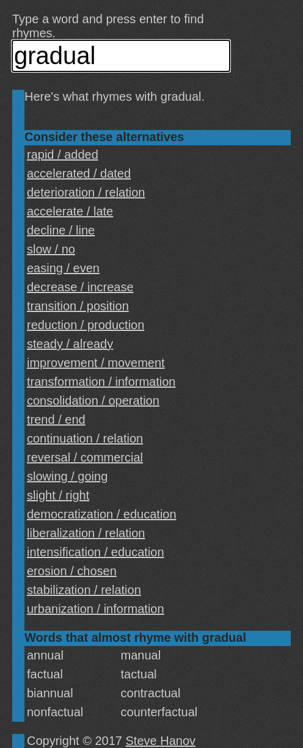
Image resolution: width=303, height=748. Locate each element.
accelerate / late (70, 211)
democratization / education (102, 514)
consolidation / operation (93, 400)
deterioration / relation (86, 192)
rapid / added (62, 154)
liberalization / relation (86, 533)
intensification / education (95, 552)
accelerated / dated (79, 173)
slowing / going (67, 476)
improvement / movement (96, 362)
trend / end (56, 419)
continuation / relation (85, 438)
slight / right (58, 495)
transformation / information (101, 381)
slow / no (51, 249)
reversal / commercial (85, 457)
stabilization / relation (84, 590)
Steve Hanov (161, 740)
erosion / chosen (72, 571)
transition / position (78, 306)
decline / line (61, 230)
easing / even (63, 268)
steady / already (70, 343)
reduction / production (85, 325)
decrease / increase (80, 287)
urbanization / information (95, 608)
